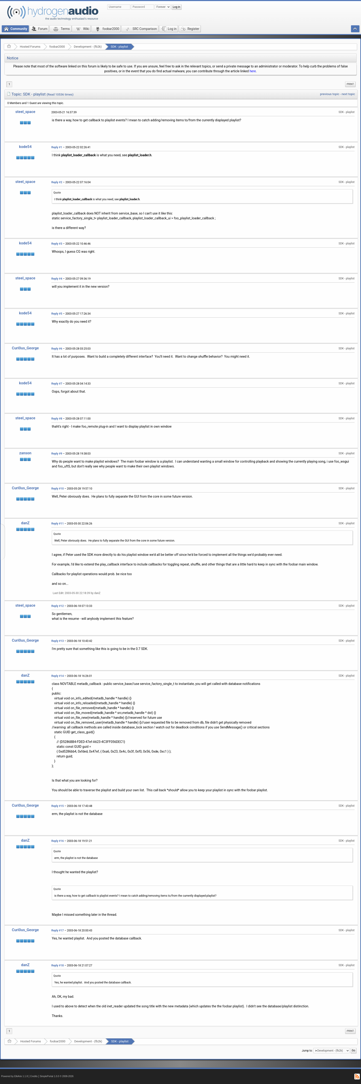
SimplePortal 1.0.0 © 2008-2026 (56, 1076)
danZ (25, 523)
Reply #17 (57, 930)
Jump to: (307, 1050)
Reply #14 (57, 676)
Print (350, 84)
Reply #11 (57, 523)
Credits (34, 1076)
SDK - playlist (119, 46)
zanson (25, 453)
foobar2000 (57, 46)
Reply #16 (57, 841)
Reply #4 (56, 278)
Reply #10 (57, 488)
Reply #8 (56, 418)
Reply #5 (56, 313)
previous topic (329, 94)
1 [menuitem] (9, 84)
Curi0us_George (25, 348)
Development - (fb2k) (88, 46)
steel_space (25, 112)
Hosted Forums (30, 46)
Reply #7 (56, 383)
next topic (348, 94)
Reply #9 (56, 453)
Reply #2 (56, 182)
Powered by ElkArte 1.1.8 (14, 1076)
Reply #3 (56, 243)
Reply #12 (57, 606)
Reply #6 (56, 348)
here (253, 71)
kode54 (25, 147)
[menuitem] (350, 84)
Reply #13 (57, 641)
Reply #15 (57, 806)
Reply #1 (56, 147)
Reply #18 (57, 965)
